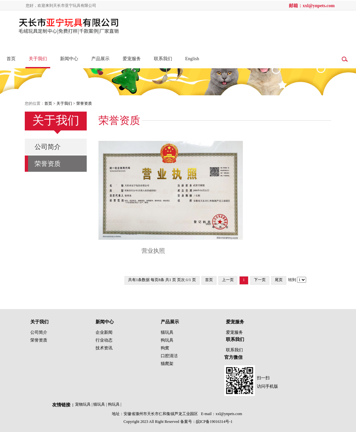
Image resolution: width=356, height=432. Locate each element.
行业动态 (104, 340)
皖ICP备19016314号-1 (214, 421)
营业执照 (153, 251)
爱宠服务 (132, 58)
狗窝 (165, 347)
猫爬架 (167, 363)
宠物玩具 (84, 404)
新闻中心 (69, 58)
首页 (11, 58)
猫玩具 (167, 332)
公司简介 (48, 146)
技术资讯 (104, 347)
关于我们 (38, 58)
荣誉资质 (84, 103)
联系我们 (163, 58)
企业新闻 (104, 332)
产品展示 (100, 58)
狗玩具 (167, 340)
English (192, 58)
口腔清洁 (169, 355)
